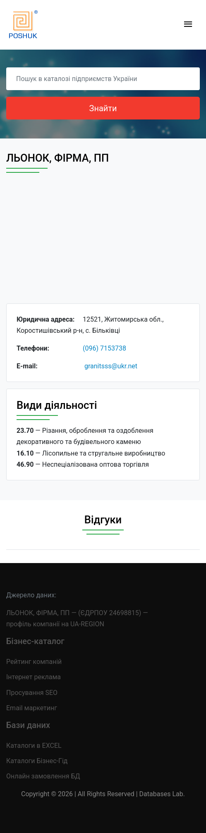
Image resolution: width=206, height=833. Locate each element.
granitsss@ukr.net (110, 366)
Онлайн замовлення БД (43, 776)
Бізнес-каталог (35, 641)
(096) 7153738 (104, 348)
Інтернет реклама (33, 677)
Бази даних (28, 725)
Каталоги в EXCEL (34, 745)
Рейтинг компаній (34, 662)
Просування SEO (31, 693)
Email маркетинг (31, 708)
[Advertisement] (103, 245)
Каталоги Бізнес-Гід (36, 761)
